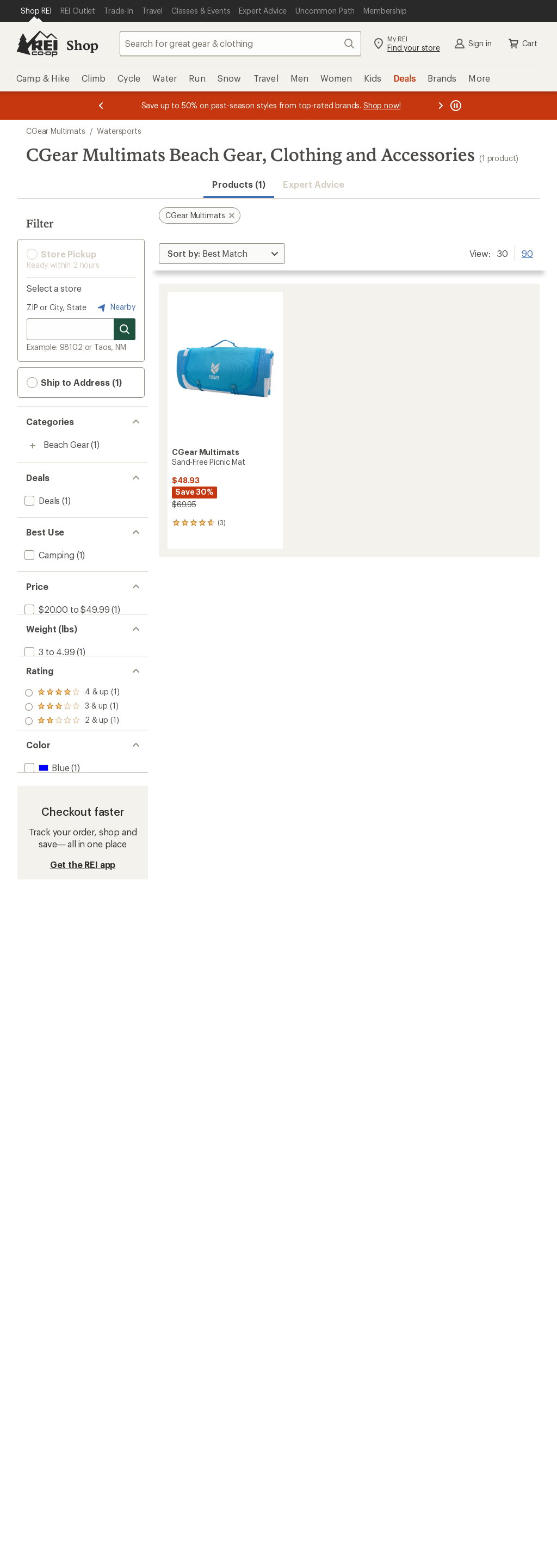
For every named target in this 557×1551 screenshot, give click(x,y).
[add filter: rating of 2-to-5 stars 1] (72, 745)
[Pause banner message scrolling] (454, 105)
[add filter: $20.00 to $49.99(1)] (65, 609)
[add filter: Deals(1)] (41, 500)
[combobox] (240, 43)
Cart (522, 43)
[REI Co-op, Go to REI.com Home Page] (37, 43)
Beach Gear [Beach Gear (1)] (66, 444)
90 (527, 252)
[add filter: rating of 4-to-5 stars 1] (72, 717)
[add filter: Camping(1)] (48, 555)
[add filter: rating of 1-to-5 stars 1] (72, 760)
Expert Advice (313, 184)
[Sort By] (222, 253)
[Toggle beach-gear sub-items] (32, 445)
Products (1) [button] (238, 184)
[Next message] (440, 105)
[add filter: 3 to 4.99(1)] (48, 663)
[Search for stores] (124, 329)
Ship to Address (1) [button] (74, 382)
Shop (82, 45)
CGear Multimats (55, 131)
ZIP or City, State (56, 307)
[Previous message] (101, 105)
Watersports (119, 131)
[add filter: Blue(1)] (45, 813)
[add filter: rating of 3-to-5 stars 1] (72, 731)
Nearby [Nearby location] (115, 307)
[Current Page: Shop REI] (36, 11)
